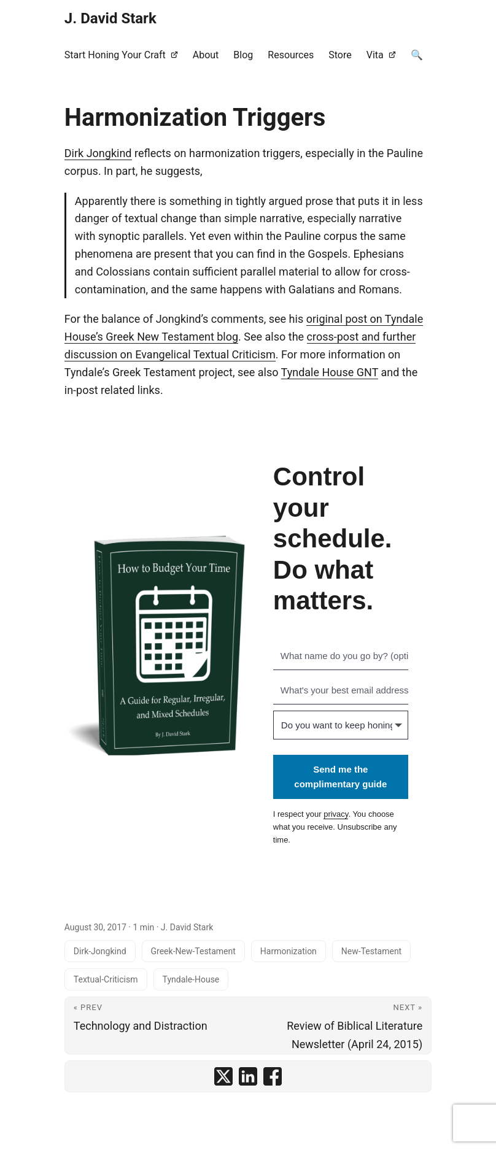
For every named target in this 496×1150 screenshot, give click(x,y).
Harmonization (288, 951)
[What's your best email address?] (340, 690)
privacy (336, 814)
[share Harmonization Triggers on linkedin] (248, 1076)
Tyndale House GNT (329, 372)
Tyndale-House (191, 979)
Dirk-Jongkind (100, 951)
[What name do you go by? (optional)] (340, 656)
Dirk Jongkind (98, 153)
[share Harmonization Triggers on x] (223, 1076)
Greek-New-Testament (193, 951)
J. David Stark (110, 18)
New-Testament (371, 951)
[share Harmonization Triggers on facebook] (272, 1076)
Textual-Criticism (106, 979)
